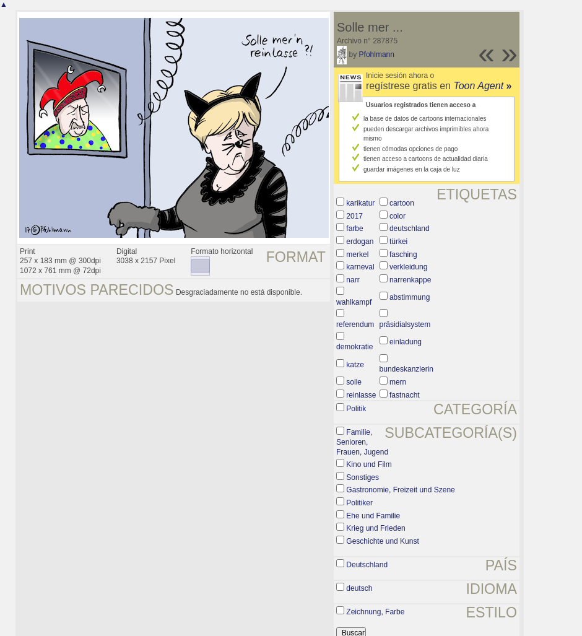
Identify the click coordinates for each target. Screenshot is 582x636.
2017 (354, 216)
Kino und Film (368, 464)
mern (397, 382)
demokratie (354, 346)
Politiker (359, 503)
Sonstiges (362, 477)
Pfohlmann (376, 54)
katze (355, 364)
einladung (405, 342)
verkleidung (408, 267)
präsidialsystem (405, 324)
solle (354, 382)
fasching (403, 254)
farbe (354, 228)
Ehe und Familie (373, 516)
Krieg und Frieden (375, 528)
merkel (357, 254)
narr (352, 280)
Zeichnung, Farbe (375, 612)
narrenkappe (410, 280)
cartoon (401, 203)
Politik (356, 408)
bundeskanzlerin (406, 369)
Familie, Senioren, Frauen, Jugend (362, 442)
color (397, 216)
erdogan (359, 241)
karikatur (360, 203)
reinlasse (361, 395)
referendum (355, 324)
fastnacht (404, 395)
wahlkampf (353, 302)
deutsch (359, 588)
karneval (360, 267)
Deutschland (367, 564)
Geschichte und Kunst (382, 541)
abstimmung (409, 297)
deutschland (409, 228)
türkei (398, 241)
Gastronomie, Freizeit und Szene (400, 490)
